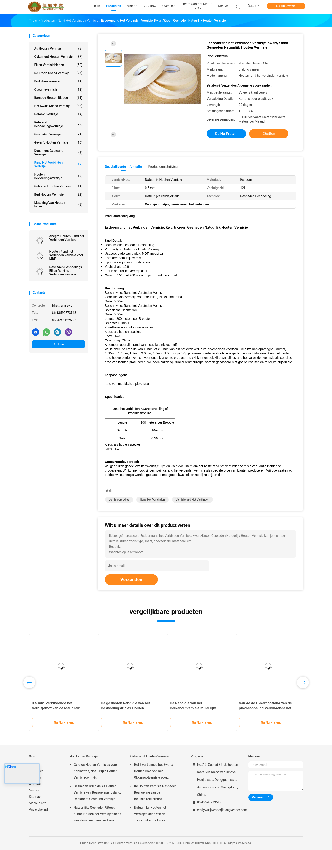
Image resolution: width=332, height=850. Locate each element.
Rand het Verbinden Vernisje (58, 164)
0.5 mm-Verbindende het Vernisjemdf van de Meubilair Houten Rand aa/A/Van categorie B (60, 708)
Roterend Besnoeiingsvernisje (58, 124)
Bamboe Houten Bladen (58, 97)
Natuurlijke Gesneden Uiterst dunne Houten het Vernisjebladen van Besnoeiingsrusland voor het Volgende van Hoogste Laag (97, 815)
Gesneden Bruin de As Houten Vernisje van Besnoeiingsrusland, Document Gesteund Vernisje (97, 792)
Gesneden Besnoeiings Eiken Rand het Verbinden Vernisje (65, 270)
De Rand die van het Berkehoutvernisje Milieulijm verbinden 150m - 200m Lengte (195, 708)
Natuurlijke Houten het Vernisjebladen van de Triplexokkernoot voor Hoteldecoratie (150, 815)
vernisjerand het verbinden (192, 499)
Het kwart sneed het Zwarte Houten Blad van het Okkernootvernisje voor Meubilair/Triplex (154, 772)
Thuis (33, 764)
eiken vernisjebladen (58, 65)
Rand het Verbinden (152, 499)
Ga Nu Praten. (286, 6)
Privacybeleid (38, 809)
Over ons (35, 784)
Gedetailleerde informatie (123, 166)
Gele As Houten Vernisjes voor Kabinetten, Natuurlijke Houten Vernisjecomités (95, 771)
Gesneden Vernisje (58, 134)
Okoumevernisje (58, 89)
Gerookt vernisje (58, 114)
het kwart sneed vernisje (58, 106)
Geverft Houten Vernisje (58, 142)
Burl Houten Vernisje (58, 194)
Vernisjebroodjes (119, 499)
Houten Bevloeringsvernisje (58, 176)
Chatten (58, 344)
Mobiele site (37, 803)
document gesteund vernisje (58, 152)
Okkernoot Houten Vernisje (58, 56)
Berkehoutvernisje (58, 81)
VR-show (35, 777)
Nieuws (34, 790)
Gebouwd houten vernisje (58, 186)
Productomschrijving (163, 166)
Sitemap (35, 796)
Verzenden (131, 579)
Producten (36, 771)
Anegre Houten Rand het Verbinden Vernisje (66, 237)
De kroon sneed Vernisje (58, 73)
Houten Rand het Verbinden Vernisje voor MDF (66, 255)
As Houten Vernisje (58, 48)
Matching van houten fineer (58, 204)
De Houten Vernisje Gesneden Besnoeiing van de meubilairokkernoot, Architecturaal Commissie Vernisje (155, 793)
